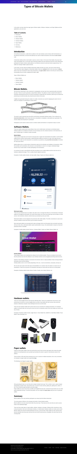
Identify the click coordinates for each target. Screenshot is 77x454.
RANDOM (49, 1)
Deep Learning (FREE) (33, 1)
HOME (19, 1)
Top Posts (45, 447)
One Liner (53, 1)
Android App (57, 447)
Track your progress (24, 1)
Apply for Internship (63, 447)
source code (47, 390)
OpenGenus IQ (13, 445)
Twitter (53, 447)
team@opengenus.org (19, 446)
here (35, 358)
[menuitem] (13, 2)
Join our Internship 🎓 (42, 1)
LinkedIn (49, 447)
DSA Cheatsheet (13, 1)
